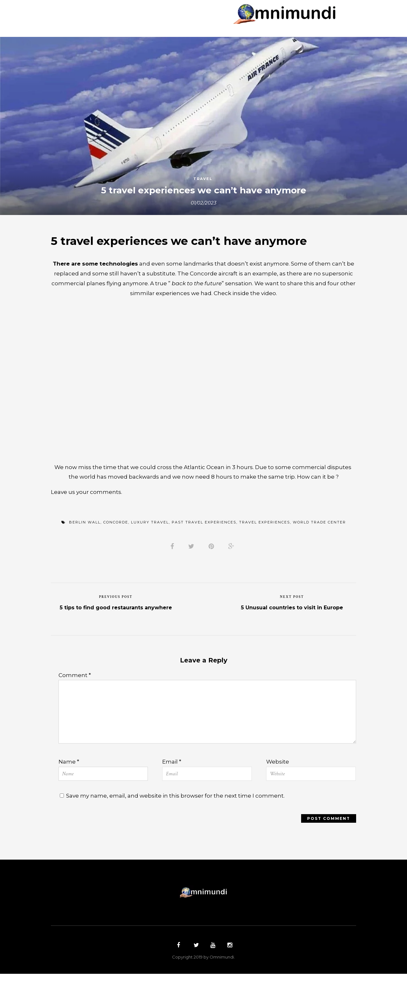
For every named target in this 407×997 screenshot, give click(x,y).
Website (278, 782)
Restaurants (188, 21)
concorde (115, 539)
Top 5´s (228, 21)
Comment (75, 695)
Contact (263, 21)
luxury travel (150, 539)
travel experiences (264, 539)
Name (69, 782)
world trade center (319, 539)
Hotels (147, 21)
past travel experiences (204, 539)
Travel (202, 179)
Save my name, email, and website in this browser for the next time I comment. (180, 818)
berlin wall (84, 539)
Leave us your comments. (87, 507)
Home (90, 11)
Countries (124, 11)
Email (172, 782)
